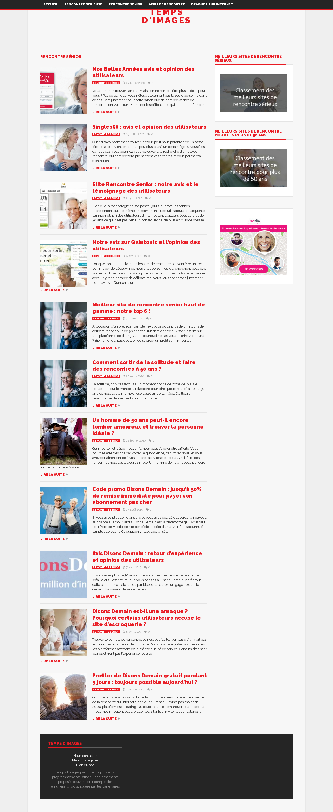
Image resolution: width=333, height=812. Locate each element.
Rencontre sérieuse (83, 4)
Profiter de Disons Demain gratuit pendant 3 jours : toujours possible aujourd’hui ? (149, 678)
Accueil (50, 4)
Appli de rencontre (167, 4)
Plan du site (85, 765)
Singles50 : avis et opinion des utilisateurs (149, 127)
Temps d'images (166, 16)
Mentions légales (85, 760)
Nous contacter (85, 756)
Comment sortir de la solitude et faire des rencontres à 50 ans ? (144, 365)
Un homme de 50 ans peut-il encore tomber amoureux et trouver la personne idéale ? (148, 426)
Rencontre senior (125, 4)
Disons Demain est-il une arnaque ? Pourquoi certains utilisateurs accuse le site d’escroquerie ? (146, 617)
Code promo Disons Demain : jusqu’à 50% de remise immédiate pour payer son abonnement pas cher (147, 495)
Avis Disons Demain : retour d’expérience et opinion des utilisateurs (147, 556)
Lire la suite (104, 112)
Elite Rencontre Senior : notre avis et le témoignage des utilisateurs (145, 187)
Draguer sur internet (212, 4)
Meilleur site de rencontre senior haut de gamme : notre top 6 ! (148, 307)
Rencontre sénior (60, 57)
